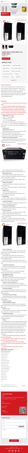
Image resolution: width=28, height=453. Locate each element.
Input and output (5, 120)
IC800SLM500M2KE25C (5, 360)
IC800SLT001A (3, 374)
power (7, 218)
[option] (14, 31)
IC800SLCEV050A (4, 359)
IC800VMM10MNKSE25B (6, 351)
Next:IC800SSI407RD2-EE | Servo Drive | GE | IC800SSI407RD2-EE (9, 386)
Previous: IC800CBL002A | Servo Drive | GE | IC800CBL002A (9, 385)
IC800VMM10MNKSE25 (5, 352)
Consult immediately (6, 58)
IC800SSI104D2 (4, 379)
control (13, 129)
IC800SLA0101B (4, 357)
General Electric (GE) (5, 123)
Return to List (23, 385)
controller (6, 117)
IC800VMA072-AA (4, 377)
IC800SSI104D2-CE (4, 365)
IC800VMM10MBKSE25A (5, 366)
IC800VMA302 (3, 373)
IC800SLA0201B (4, 376)
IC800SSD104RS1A (4, 354)
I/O (7, 187)
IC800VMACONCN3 (4, 371)
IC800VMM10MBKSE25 (5, 368)
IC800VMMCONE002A (5, 362)
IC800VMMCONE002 (5, 363)
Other (10, 115)
